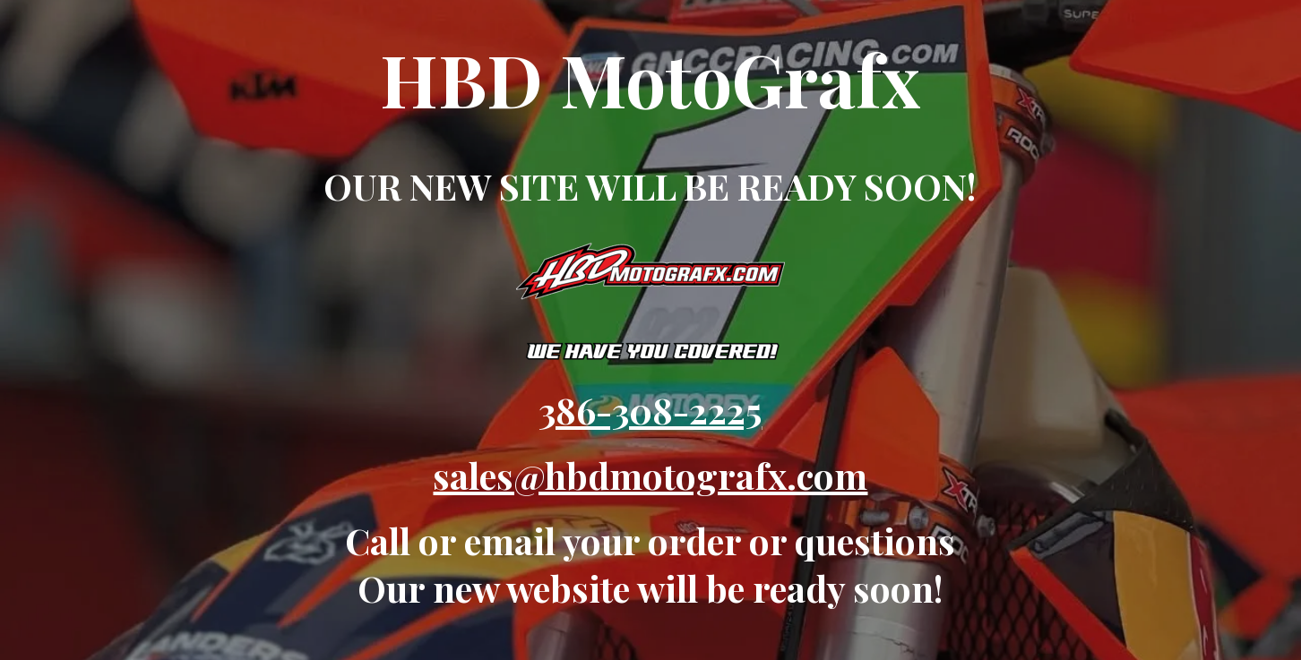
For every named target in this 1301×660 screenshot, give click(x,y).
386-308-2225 (650, 409)
